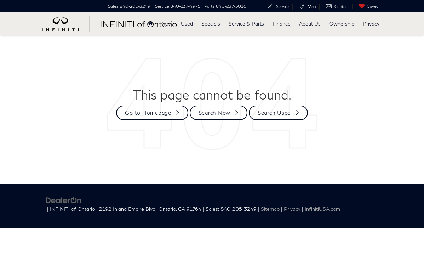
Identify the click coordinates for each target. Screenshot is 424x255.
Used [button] (187, 24)
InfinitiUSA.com (322, 209)
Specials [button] (210, 24)
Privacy (371, 24)
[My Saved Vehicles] (367, 6)
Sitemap (270, 209)
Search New (215, 112)
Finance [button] (282, 24)
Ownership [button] (341, 24)
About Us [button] (310, 24)
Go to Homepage (148, 112)
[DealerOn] (64, 199)
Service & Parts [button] (246, 24)
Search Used (274, 112)
